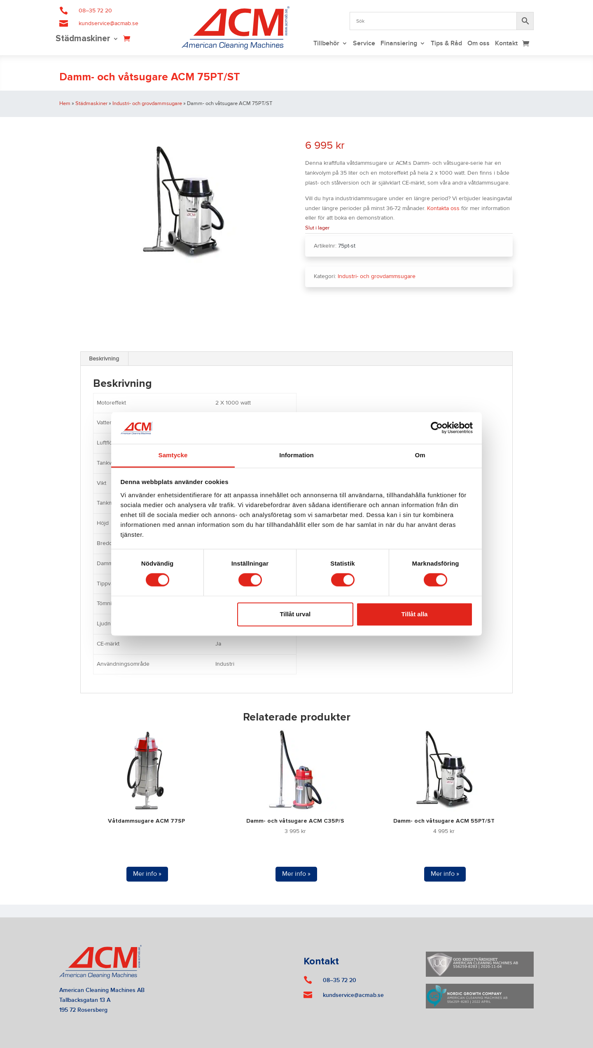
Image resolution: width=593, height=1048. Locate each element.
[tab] (104, 359)
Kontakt (506, 43)
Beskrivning (104, 359)
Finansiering (399, 43)
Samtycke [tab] (173, 454)
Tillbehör (326, 43)
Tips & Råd (446, 43)
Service (364, 43)
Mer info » (147, 874)
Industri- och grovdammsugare (147, 103)
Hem (64, 103)
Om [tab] (420, 454)
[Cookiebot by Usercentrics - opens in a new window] (437, 428)
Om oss (478, 43)
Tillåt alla (414, 614)
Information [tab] (296, 454)
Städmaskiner (83, 39)
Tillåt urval (295, 614)
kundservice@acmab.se (108, 23)
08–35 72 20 (95, 10)
